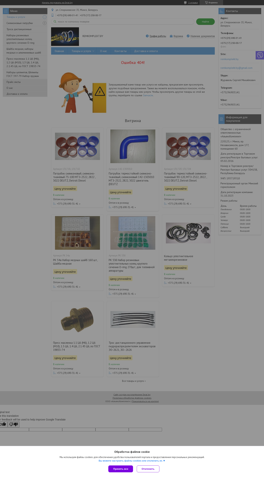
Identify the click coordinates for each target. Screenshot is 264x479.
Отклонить (148, 468)
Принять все (120, 468)
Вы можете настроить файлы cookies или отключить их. (131, 460)
